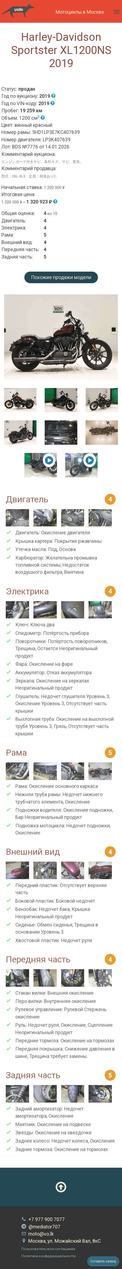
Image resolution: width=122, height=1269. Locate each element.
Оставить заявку (103, 1261)
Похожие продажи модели (61, 277)
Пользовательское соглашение (48, 1249)
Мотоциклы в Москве (80, 12)
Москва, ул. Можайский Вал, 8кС (61, 1241)
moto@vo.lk (37, 1234)
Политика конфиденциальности (48, 1256)
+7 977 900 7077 (43, 1219)
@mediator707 (40, 1227)
